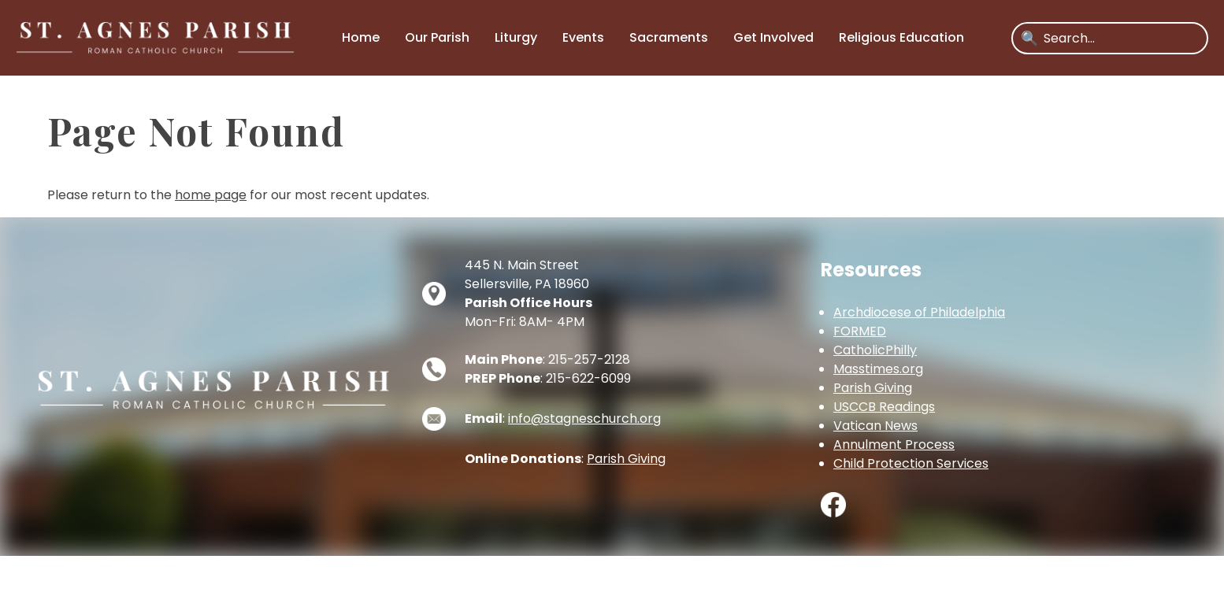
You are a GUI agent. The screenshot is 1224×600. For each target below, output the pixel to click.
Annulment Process (894, 444)
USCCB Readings (884, 407)
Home (361, 37)
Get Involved (773, 37)
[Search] (1120, 38)
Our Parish (437, 37)
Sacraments (668, 37)
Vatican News (875, 426)
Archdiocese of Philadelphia (919, 312)
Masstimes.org (878, 369)
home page (211, 195)
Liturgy (516, 37)
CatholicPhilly (875, 350)
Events (583, 37)
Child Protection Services (910, 463)
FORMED (859, 331)
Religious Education (901, 37)
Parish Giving (626, 459)
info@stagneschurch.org (584, 418)
